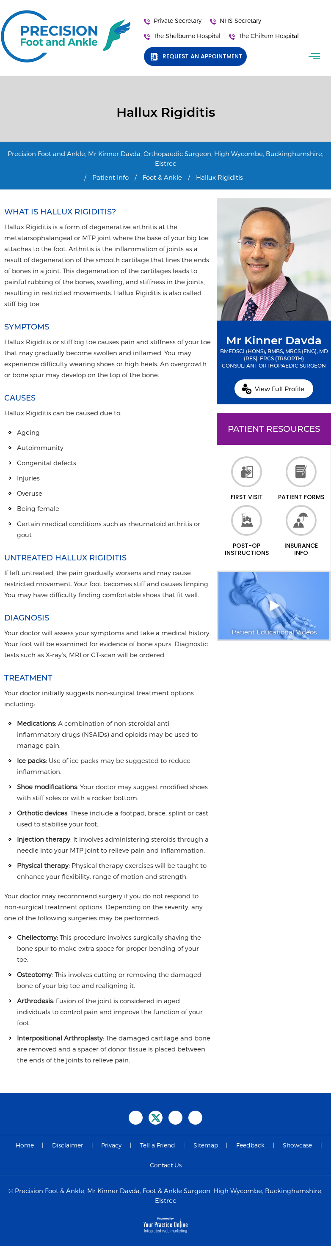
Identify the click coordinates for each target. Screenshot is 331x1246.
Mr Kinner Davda (274, 351)
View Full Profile (279, 388)
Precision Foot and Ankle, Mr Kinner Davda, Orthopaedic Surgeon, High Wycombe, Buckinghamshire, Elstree (165, 158)
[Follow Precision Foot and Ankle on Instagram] (195, 1118)
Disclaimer (67, 1145)
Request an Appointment (203, 56)
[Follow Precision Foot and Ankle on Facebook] (136, 1118)
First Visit (247, 478)
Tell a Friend (157, 1145)
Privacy (111, 1145)
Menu (315, 56)
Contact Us (166, 1165)
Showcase (297, 1145)
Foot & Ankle (162, 177)
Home (25, 1145)
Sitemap (205, 1145)
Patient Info (110, 177)
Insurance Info (301, 531)
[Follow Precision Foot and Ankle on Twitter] (156, 1118)
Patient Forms (301, 478)
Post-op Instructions (247, 531)
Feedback (250, 1145)
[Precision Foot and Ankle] (65, 36)
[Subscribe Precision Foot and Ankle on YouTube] (175, 1118)
